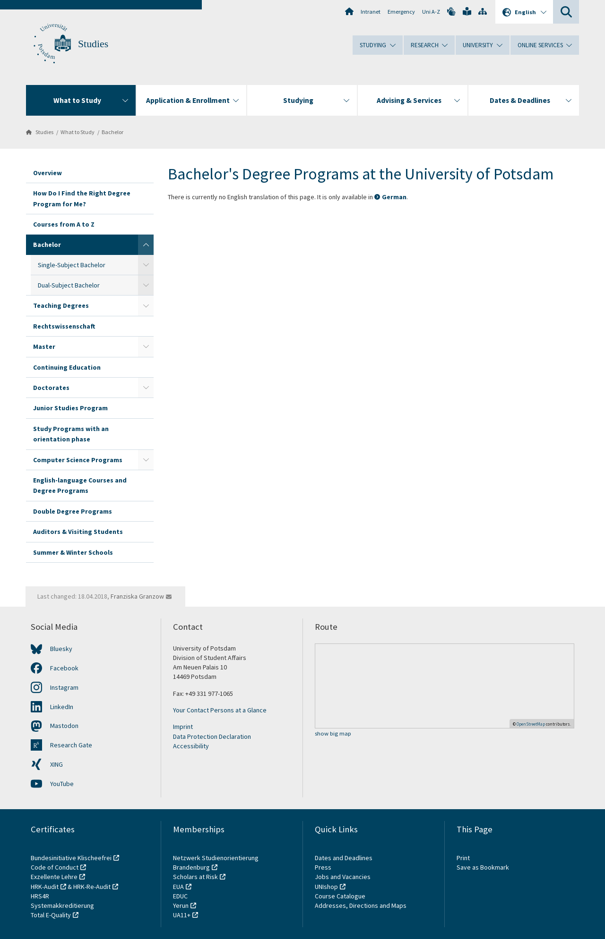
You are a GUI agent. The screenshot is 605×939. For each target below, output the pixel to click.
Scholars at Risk (195, 876)
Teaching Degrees (61, 305)
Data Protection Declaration (212, 736)
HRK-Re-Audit (92, 886)
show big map (333, 734)
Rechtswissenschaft (64, 326)
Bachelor (112, 131)
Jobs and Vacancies (343, 876)
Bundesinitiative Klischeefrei (71, 858)
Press (323, 867)
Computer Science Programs (77, 460)
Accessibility (191, 746)
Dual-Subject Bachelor (69, 285)
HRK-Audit (45, 886)
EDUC (180, 896)
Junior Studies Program (70, 408)
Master (44, 346)
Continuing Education (67, 367)
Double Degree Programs (72, 511)
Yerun (181, 905)
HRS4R (40, 896)
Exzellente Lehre (54, 876)
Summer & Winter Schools (73, 552)
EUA (178, 886)
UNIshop (326, 886)
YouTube (62, 783)
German (394, 197)
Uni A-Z (431, 11)
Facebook (64, 668)
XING (56, 764)
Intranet (370, 11)
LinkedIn (61, 706)
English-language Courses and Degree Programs (80, 485)
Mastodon (64, 725)
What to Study (77, 131)
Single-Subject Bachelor (71, 265)
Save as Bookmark (483, 867)
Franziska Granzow (137, 596)
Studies (93, 44)
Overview (47, 173)
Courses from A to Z (64, 224)
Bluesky (61, 648)
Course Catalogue (340, 896)
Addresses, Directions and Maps (360, 905)
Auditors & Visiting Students (78, 531)
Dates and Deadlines (343, 858)
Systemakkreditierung (62, 905)
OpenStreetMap (531, 724)
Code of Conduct (54, 867)
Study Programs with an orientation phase (71, 433)
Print (463, 858)
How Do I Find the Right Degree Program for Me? (81, 198)
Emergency (401, 11)
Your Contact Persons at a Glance (220, 710)
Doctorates (51, 387)
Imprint (183, 726)
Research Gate (71, 745)
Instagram (64, 687)
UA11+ (181, 915)
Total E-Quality (51, 915)
